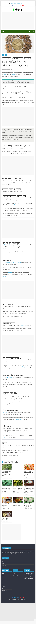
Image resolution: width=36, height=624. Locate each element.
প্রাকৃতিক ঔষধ (8, 69)
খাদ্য (3, 55)
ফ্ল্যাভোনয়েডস (13, 262)
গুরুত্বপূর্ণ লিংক (4, 565)
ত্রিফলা (30, 67)
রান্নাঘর (3, 580)
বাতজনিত (10, 272)
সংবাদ (2, 584)
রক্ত (2, 561)
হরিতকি (5, 74)
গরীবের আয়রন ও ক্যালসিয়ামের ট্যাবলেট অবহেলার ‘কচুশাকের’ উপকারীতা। (6, 489)
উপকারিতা (26, 67)
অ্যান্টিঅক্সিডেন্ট (9, 377)
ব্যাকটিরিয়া (5, 412)
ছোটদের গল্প (3, 586)
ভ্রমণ (2, 577)
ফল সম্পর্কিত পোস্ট (4, 590)
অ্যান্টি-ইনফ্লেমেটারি (6, 245)
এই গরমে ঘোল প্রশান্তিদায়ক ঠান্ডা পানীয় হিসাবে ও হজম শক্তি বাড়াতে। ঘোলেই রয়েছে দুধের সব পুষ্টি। (29, 489)
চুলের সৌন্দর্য (6, 437)
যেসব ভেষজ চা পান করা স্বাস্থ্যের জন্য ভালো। (17, 504)
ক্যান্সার (3, 563)
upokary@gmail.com (28, 578)
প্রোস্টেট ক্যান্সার (23, 367)
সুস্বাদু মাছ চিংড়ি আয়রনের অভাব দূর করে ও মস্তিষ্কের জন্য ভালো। (28, 473)
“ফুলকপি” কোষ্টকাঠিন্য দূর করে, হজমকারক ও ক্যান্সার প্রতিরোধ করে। (28, 505)
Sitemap (15, 573)
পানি (14, 205)
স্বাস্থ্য (11, 69)
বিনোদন (3, 575)
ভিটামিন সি (8, 262)
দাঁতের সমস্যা (18, 419)
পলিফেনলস (19, 262)
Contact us (15, 580)
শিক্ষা (2, 588)
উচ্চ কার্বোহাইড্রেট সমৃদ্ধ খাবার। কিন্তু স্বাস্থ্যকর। (6, 505)
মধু (19, 153)
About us (15, 577)
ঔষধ (28, 67)
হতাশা (4, 198)
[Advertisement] (18, 20)
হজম (7, 402)
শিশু (2, 582)
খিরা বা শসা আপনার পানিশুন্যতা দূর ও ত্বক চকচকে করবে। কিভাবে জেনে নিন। (17, 489)
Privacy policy (16, 575)
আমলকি (13, 74)
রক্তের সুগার (23, 325)
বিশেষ (6, 55)
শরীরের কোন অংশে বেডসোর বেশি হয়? (16, 3)
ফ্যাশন (3, 573)
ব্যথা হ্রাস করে (5, 276)
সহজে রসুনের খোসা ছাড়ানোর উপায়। (5, 518)
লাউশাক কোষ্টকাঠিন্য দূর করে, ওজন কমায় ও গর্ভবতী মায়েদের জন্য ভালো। (6, 473)
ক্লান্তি (10, 432)
